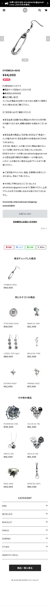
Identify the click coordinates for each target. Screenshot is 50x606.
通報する (44, 228)
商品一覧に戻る (25, 568)
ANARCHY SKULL (10, 555)
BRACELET (7, 522)
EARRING (6, 539)
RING (4, 506)
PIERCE (5, 530)
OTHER (5, 547)
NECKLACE (7, 514)
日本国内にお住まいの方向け (25, 222)
